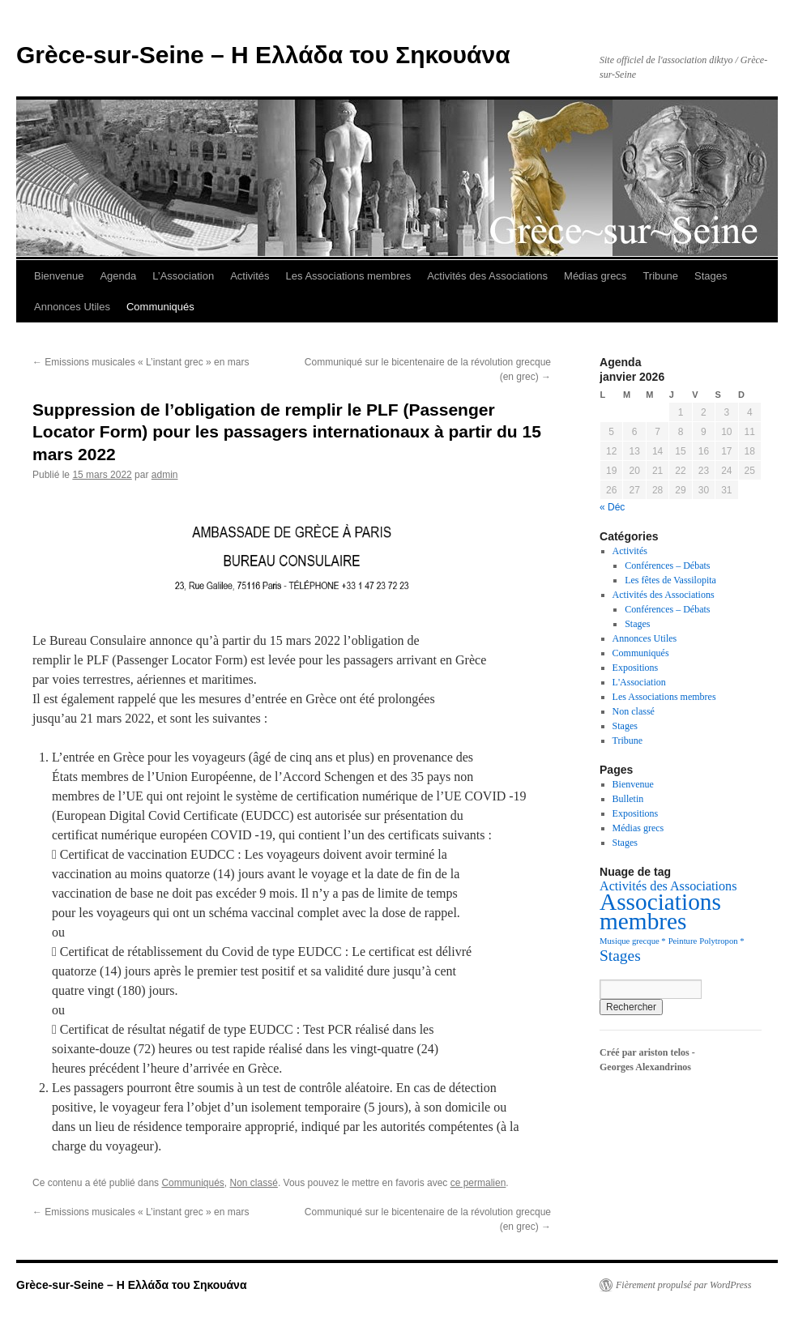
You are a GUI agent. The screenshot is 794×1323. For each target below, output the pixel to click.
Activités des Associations (487, 276)
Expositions (636, 667)
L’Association (183, 276)
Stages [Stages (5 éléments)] (620, 955)
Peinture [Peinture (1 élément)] (683, 941)
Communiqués (160, 307)
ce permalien (478, 1183)
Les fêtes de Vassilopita (670, 580)
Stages (710, 276)
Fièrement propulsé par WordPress (683, 1285)
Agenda (118, 276)
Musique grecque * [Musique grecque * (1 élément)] (633, 941)
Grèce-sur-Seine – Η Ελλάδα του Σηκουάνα (263, 54)
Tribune (660, 276)
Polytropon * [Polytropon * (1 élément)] (721, 941)
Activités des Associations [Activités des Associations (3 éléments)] (668, 886)
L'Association (639, 682)
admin (165, 474)
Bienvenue (58, 276)
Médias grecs (595, 276)
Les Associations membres (349, 276)
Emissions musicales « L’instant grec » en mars (140, 362)
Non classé (254, 1183)
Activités (249, 276)
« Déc (612, 507)
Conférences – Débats (667, 565)
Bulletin (628, 798)
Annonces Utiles (72, 307)
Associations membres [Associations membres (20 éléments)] (660, 911)
